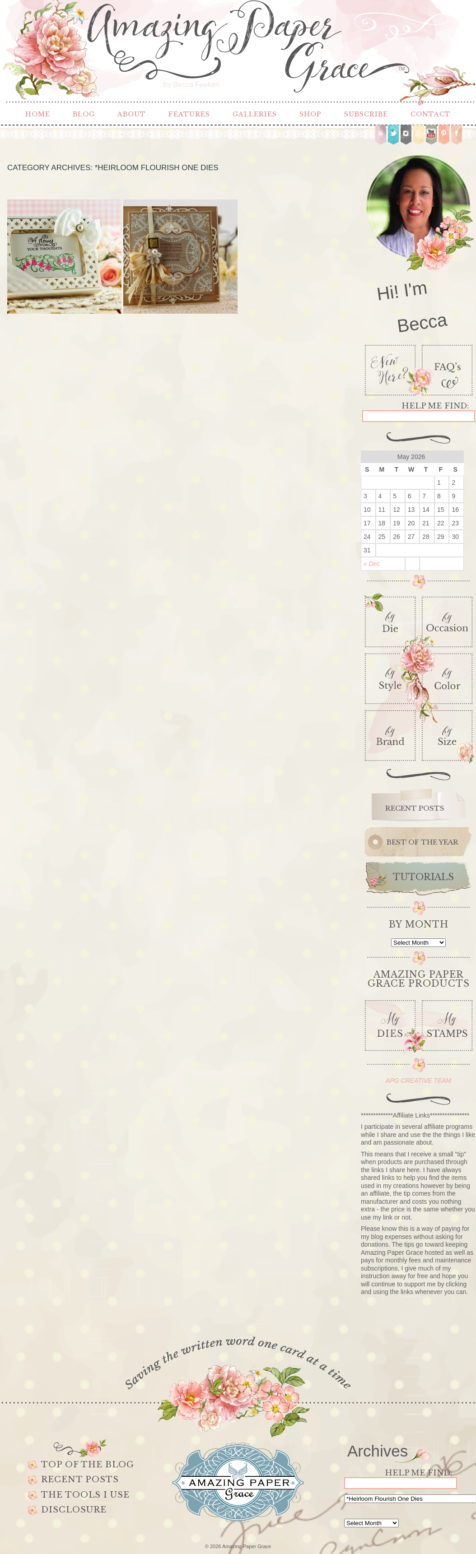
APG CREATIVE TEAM (418, 1080)
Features (189, 114)
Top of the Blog (87, 1465)
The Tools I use (85, 1495)
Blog (84, 114)
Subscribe (366, 114)
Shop (310, 114)
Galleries (255, 114)
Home (37, 114)
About (131, 114)
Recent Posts (80, 1479)
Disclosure (74, 1510)
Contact (431, 114)
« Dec (372, 563)
